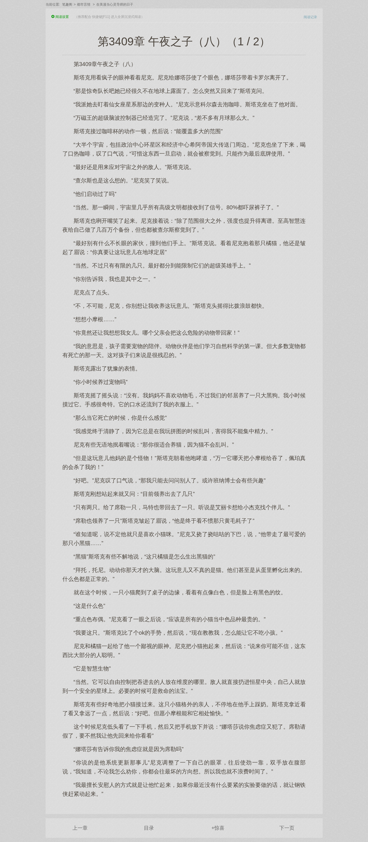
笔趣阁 (67, 4)
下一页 (286, 828)
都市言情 (83, 4)
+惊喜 (217, 828)
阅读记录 (310, 17)
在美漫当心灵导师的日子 (114, 4)
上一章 (80, 828)
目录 (149, 828)
